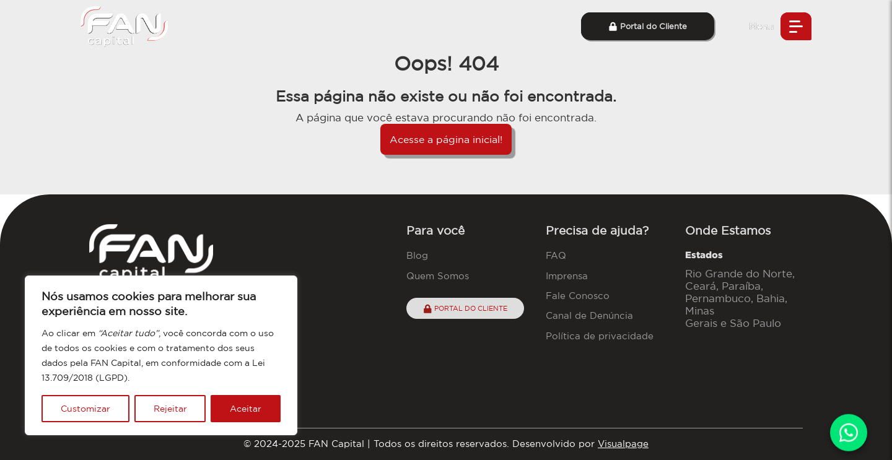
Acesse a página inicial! (446, 139)
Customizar (85, 409)
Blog (417, 255)
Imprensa (567, 276)
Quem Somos (437, 276)
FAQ (556, 255)
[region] (161, 355)
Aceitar (245, 409)
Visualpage (623, 443)
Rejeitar (170, 409)
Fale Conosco (578, 295)
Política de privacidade (600, 336)
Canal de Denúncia (589, 315)
